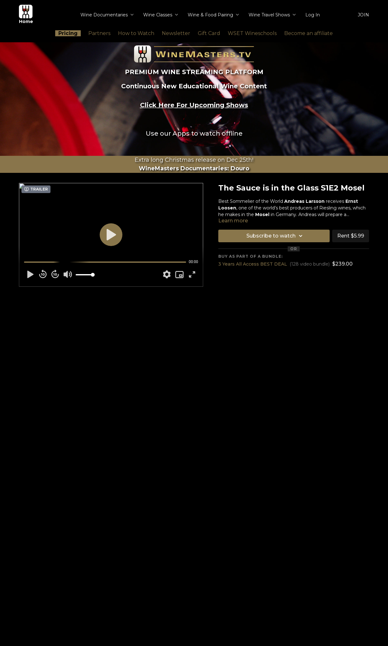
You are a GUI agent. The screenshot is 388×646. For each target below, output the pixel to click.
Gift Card (209, 33)
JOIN (363, 15)
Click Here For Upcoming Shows (194, 105)
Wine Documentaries (107, 15)
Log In (312, 15)
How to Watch (136, 33)
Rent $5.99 (350, 236)
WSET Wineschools (252, 33)
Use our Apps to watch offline (194, 133)
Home (26, 14)
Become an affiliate (308, 33)
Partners (99, 33)
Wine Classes (160, 15)
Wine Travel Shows (272, 15)
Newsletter (176, 33)
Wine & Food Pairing (213, 15)
